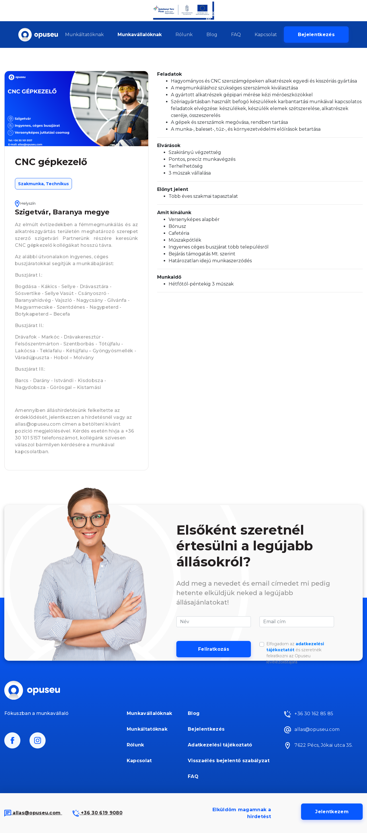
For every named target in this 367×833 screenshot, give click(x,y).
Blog (211, 34)
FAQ (236, 34)
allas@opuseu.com (33, 813)
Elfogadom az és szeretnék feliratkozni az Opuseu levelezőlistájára (295, 652)
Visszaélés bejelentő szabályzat (229, 760)
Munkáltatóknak (84, 34)
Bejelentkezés (316, 34)
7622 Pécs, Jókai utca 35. (318, 745)
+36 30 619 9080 (97, 813)
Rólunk (184, 34)
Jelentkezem (332, 811)
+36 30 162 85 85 (308, 714)
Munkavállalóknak (140, 34)
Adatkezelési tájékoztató (220, 745)
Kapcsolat (266, 34)
